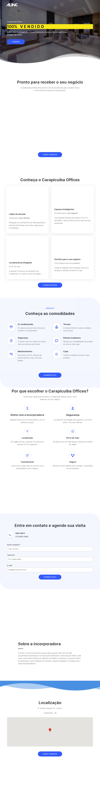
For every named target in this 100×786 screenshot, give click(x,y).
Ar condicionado (25, 324)
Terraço (67, 324)
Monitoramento (25, 351)
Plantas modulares (72, 338)
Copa (65, 351)
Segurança (23, 338)
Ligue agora (20, 533)
